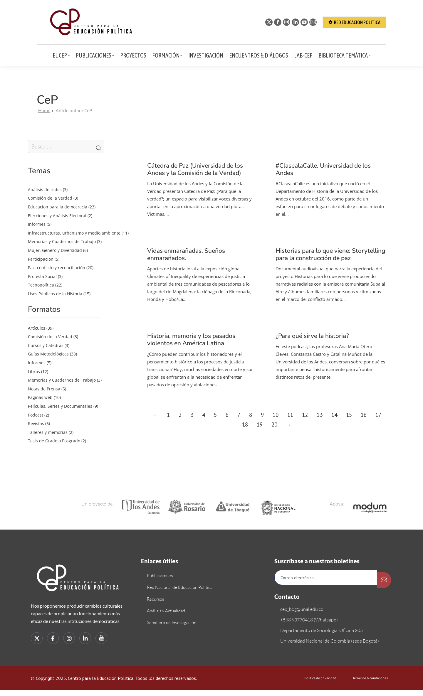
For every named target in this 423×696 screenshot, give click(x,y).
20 (274, 424)
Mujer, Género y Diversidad (55, 250)
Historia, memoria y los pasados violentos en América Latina (191, 339)
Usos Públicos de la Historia (55, 293)
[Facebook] (53, 638)
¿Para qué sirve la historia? (312, 336)
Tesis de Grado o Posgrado (54, 441)
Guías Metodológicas (48, 354)
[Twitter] (37, 638)
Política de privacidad (320, 678)
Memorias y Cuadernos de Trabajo (62, 241)
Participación (40, 259)
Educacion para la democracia (57, 207)
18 (245, 424)
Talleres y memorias (48, 432)
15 (349, 414)
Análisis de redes (45, 189)
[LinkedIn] (85, 638)
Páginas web (40, 397)
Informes (37, 224)
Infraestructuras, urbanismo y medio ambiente (74, 233)
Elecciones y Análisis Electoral (57, 215)
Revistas (36, 423)
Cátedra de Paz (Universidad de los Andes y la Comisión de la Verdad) (195, 169)
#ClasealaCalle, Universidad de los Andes (323, 169)
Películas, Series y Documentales (60, 406)
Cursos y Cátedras (45, 345)
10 (275, 414)
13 (320, 414)
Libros (34, 371)
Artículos (36, 328)
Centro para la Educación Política (100, 678)
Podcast (35, 415)
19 (260, 424)
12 (305, 414)
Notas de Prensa (44, 389)
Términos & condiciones (370, 678)
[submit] (384, 580)
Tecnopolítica (41, 285)
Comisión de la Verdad (50, 198)
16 (364, 414)
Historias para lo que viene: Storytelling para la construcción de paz (330, 254)
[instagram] (69, 638)
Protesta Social (42, 276)
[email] (325, 577)
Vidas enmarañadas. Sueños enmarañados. (186, 254)
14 (334, 414)
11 (290, 414)
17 (378, 414)
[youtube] (101, 638)
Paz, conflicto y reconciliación (56, 267)
